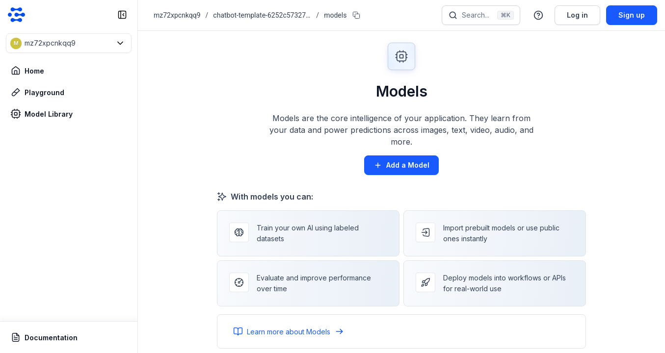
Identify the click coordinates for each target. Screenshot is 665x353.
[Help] (538, 15)
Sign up (631, 15)
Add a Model (401, 165)
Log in (577, 15)
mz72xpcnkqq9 (177, 15)
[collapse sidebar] (122, 15)
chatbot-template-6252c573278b (262, 15)
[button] (69, 43)
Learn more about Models (288, 331)
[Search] (481, 15)
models (335, 15)
